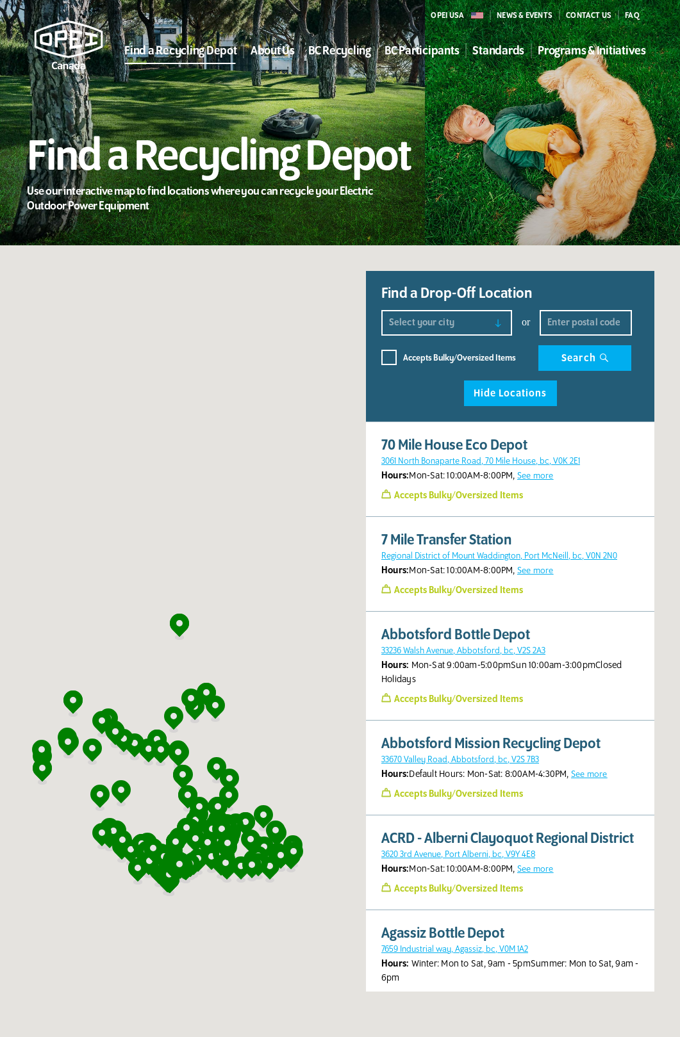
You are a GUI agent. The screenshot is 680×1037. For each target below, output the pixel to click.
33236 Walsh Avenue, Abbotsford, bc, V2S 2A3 (463, 650)
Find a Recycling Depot (180, 51)
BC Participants (422, 51)
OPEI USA (447, 15)
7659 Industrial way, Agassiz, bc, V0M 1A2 (454, 949)
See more (535, 475)
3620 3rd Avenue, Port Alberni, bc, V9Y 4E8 (458, 854)
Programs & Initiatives (592, 51)
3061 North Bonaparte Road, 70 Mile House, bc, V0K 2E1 (480, 461)
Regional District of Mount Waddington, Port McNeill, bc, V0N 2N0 (499, 555)
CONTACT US (588, 15)
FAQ (632, 15)
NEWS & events (524, 15)
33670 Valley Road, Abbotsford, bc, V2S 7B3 (460, 759)
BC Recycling (339, 51)
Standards (498, 51)
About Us (273, 51)
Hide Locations (510, 393)
